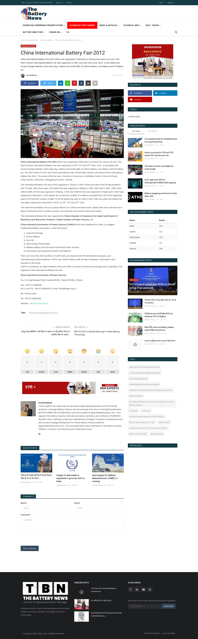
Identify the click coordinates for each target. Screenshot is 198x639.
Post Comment (29, 548)
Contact (69, 2)
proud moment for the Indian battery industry (148, 428)
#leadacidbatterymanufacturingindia (144, 384)
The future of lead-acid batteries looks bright (159, 167)
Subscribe (168, 606)
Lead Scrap (145, 411)
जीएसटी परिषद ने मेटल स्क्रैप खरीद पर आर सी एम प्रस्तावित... (160, 301)
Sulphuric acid (164, 422)
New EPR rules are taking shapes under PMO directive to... (159, 328)
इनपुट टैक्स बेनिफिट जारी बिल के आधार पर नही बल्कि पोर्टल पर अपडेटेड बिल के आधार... (45, 333)
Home (23, 40)
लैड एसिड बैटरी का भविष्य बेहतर (101, 601)
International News (46, 40)
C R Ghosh (133, 411)
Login (161, 2)
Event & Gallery (169, 633)
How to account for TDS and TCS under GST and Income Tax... (159, 154)
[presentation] (41, 538)
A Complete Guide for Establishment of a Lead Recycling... (161, 140)
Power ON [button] (55, 32)
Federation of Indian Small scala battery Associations (150, 390)
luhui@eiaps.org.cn (67, 288)
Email (77, 503)
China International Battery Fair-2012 (43, 313)
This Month (152, 131)
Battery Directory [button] (34, 32)
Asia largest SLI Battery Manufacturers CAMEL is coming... (104, 478)
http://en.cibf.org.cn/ (39, 303)
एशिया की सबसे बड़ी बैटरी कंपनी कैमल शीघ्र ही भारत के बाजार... (36, 477)
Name (23, 503)
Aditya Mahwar (150, 333)
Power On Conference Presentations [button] (44, 25)
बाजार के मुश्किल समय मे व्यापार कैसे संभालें (160, 341)
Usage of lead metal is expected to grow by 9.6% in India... (70, 478)
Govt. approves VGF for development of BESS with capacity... (161, 181)
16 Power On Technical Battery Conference (103, 589)
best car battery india (138, 434)
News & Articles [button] (109, 25)
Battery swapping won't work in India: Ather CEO (161, 194)
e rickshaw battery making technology (144, 373)
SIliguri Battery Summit (82, 25)
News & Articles (32, 40)
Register (171, 2)
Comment (25, 514)
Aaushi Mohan (26, 482)
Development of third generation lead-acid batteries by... (106, 614)
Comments (28, 496)
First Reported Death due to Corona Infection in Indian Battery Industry (151, 403)
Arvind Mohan (29, 76)
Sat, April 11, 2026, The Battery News (37, 2)
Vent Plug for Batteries (138, 378)
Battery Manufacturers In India (141, 422)
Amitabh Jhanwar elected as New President (146, 416)
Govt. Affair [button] (152, 25)
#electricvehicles (136, 396)
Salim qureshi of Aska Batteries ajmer (144, 367)
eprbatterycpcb (156, 434)
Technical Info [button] (132, 25)
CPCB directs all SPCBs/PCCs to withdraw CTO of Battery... (159, 315)
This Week (136, 131)
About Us (59, 2)
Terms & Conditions (152, 633)
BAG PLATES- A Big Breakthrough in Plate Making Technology (96, 333)
